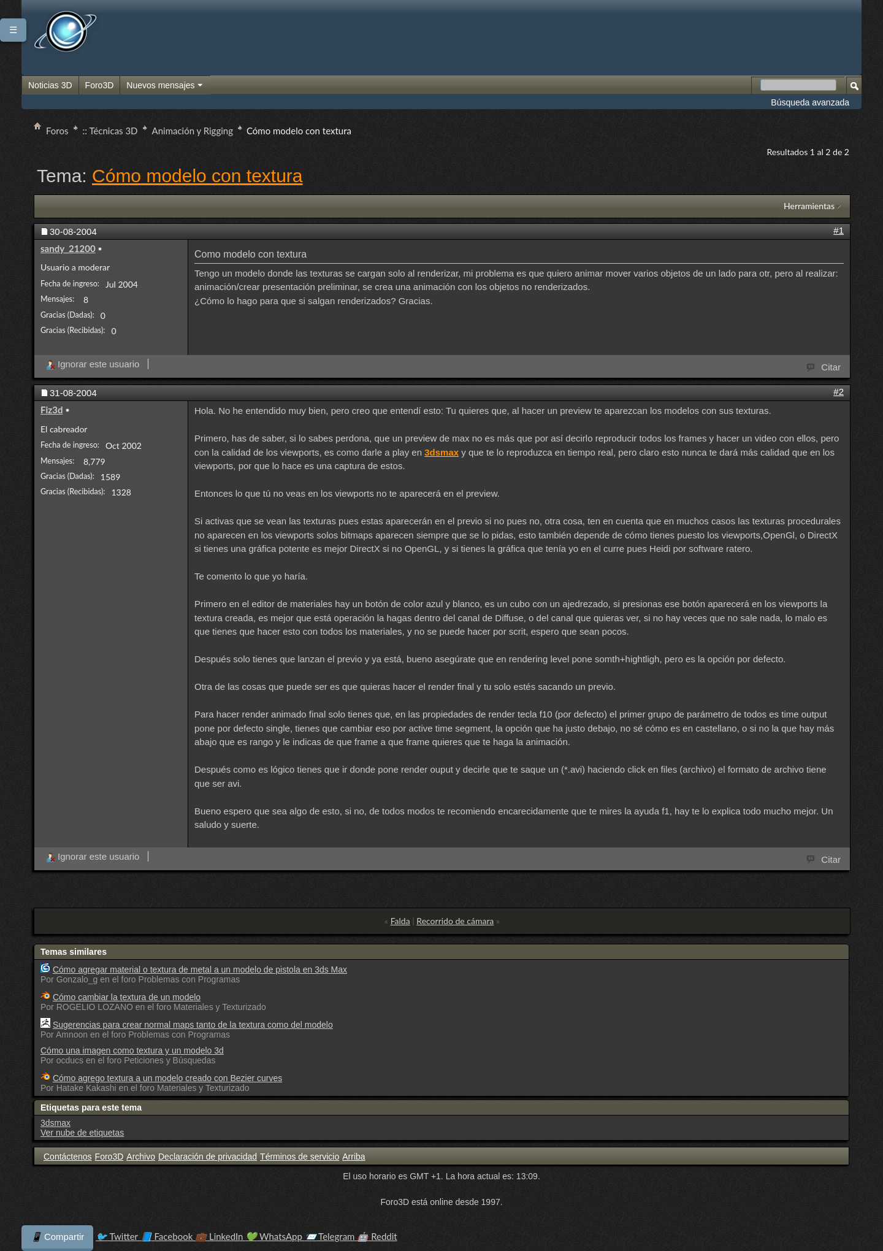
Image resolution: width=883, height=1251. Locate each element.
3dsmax (55, 1123)
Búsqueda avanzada (810, 102)
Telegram (331, 1236)
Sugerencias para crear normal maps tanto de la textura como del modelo (193, 1025)
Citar (824, 366)
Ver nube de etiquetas (82, 1133)
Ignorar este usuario (92, 364)
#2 (838, 391)
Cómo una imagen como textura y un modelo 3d (132, 1050)
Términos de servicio (299, 1156)
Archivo (140, 1156)
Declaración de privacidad (207, 1156)
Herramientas (809, 206)
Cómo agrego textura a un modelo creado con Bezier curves (167, 1078)
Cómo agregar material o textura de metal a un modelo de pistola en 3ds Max (200, 969)
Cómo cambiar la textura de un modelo (127, 997)
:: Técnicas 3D (110, 130)
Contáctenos (68, 1156)
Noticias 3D (50, 85)
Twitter (118, 1236)
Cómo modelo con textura (197, 176)
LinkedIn (220, 1236)
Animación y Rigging (192, 130)
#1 (838, 230)
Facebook (168, 1236)
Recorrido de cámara (455, 921)
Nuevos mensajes (165, 85)
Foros (57, 130)
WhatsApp (274, 1236)
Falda (400, 921)
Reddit (377, 1236)
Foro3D (99, 85)
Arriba (353, 1156)
